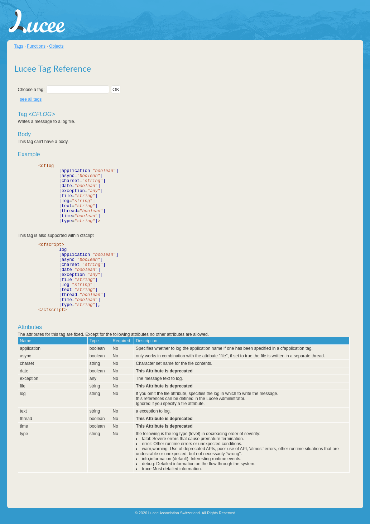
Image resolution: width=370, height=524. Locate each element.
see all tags (31, 99)
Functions (36, 46)
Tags (18, 46)
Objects (56, 46)
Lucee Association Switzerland (174, 513)
